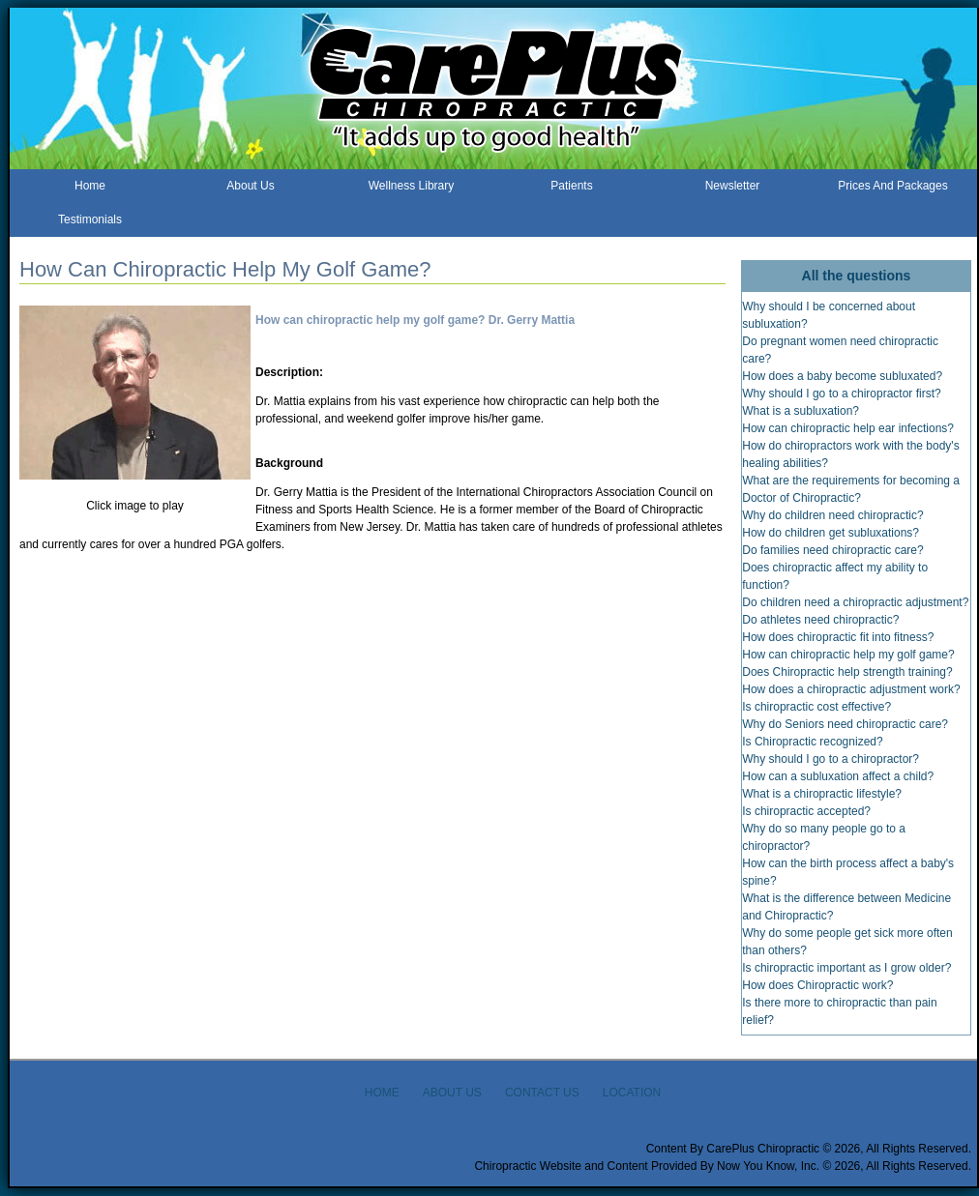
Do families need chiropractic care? (832, 550)
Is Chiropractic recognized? (812, 741)
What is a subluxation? (800, 411)
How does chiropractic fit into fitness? (838, 637)
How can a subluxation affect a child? (838, 776)
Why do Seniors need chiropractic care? (845, 724)
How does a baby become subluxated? (842, 376)
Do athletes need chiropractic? (820, 620)
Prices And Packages (892, 185)
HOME (382, 1092)
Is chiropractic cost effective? (816, 707)
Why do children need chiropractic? (832, 515)
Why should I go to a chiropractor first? (841, 393)
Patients (571, 185)
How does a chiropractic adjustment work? (851, 689)
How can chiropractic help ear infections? (848, 428)
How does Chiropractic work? (817, 985)
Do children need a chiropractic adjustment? (855, 602)
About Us (250, 185)
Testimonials (90, 219)
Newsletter (732, 185)
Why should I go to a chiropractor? (830, 759)
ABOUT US (452, 1092)
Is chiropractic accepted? (806, 811)
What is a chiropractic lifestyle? (822, 794)
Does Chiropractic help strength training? (847, 672)
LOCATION (632, 1092)
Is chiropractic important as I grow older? (846, 968)
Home (89, 185)
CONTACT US (542, 1092)
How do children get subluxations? (830, 533)
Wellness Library (411, 185)
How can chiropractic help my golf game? (848, 654)
